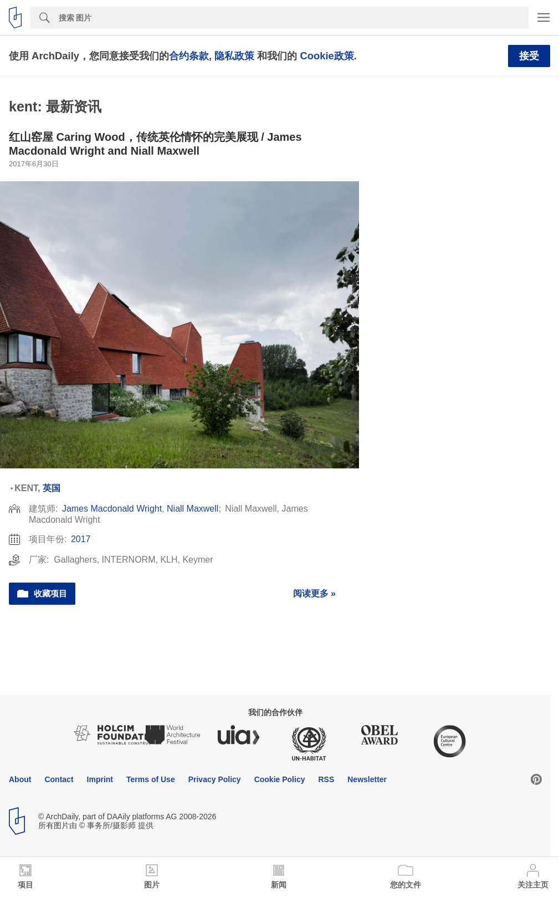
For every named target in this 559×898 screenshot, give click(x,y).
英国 (51, 488)
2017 (81, 539)
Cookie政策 (326, 56)
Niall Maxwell (192, 508)
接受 (529, 56)
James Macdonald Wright (112, 508)
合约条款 (189, 56)
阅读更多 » (314, 593)
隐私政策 (234, 56)
